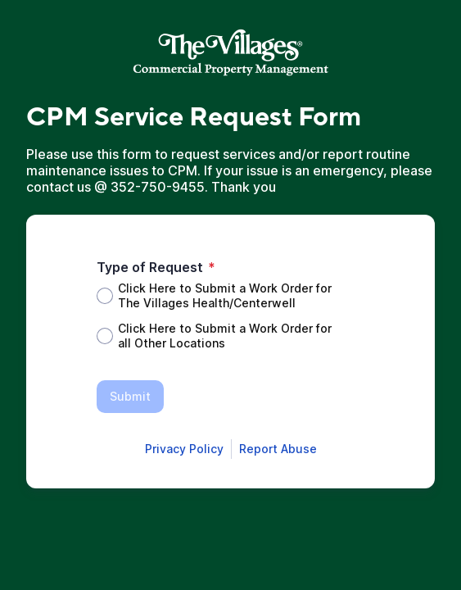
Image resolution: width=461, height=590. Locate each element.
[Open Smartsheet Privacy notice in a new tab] (184, 449)
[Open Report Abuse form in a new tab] (278, 449)
